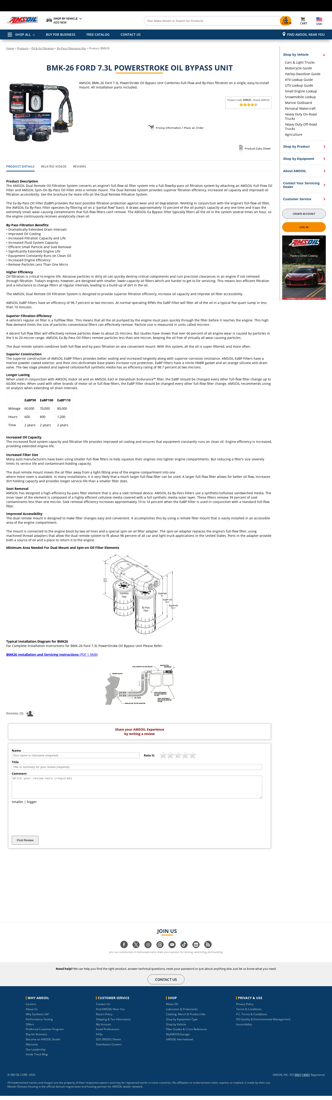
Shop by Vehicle (176, 1028)
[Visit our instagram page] (148, 951)
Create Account (304, 213)
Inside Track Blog (37, 1058)
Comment (19, 773)
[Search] (192, 21)
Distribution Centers (109, 1048)
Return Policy (104, 1018)
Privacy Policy (244, 1008)
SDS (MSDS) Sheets (108, 1043)
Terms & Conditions (248, 1013)
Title (15, 762)
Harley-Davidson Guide (302, 74)
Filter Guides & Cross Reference (186, 1033)
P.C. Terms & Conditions (251, 1018)
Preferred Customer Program (45, 1033)
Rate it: (149, 755)
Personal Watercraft (300, 108)
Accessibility (244, 1028)
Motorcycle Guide (298, 68)
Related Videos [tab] (54, 166)
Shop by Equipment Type (182, 1023)
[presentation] (47, 824)
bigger (32, 806)
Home (10, 48)
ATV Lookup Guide (299, 79)
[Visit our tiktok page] (184, 951)
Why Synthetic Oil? (37, 1018)
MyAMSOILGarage (178, 1038)
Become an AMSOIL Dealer (43, 1043)
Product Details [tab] (20, 166)
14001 (306, 1079)
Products (22, 48)
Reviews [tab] (79, 166)
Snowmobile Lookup (300, 97)
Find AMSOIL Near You (306, 34)
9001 (298, 1079)
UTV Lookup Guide (299, 85)
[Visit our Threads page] (160, 951)
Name (16, 750)
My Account (103, 1028)
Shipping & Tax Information (113, 1023)
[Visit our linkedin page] (196, 951)
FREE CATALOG (98, 34)
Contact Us (103, 1008)
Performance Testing (39, 1023)
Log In (303, 227)
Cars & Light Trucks (300, 62)
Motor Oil (172, 1008)
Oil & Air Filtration (42, 48)
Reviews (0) (20, 713)
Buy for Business (36, 1038)
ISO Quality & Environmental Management (263, 1023)
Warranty (32, 1048)
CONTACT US (131, 34)
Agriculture (293, 134)
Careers (31, 1008)
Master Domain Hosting (22, 1091)
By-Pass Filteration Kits (71, 48)
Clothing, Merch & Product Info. (186, 1018)
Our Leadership (36, 1054)
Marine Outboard (298, 102)
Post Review (25, 844)
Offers (30, 1028)
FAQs (99, 1038)
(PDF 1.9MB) (52, 654)
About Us (32, 1013)
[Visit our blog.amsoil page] (208, 951)
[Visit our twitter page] (136, 951)
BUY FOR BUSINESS (60, 34)
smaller (17, 806)
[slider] (248, 104)
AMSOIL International (179, 1043)
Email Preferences (107, 1033)
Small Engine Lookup (301, 91)
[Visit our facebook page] (124, 951)
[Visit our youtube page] (172, 951)
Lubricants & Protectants (182, 1013)
